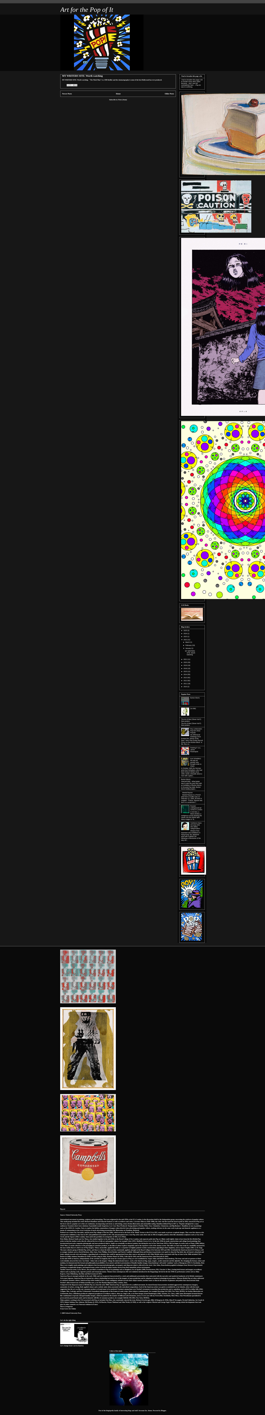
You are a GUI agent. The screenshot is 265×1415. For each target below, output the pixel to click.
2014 (185, 674)
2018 (185, 668)
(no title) (193, 708)
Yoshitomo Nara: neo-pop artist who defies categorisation (196, 825)
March (187, 642)
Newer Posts (67, 94)
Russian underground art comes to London (196, 808)
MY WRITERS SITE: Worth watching (82, 75)
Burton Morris (195, 698)
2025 (185, 630)
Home (118, 94)
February (188, 645)
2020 (185, 662)
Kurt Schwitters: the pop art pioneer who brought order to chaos (195, 762)
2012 (185, 680)
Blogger (163, 1410)
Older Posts (169, 94)
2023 (185, 636)
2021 (185, 659)
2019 (185, 665)
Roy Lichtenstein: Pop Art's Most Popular (196, 731)
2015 (185, 671)
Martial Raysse (187, 793)
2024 (185, 633)
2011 (185, 683)
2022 (185, 640)
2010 (185, 686)
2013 (185, 677)
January (188, 648)
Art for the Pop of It (86, 9)
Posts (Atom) (122, 100)
